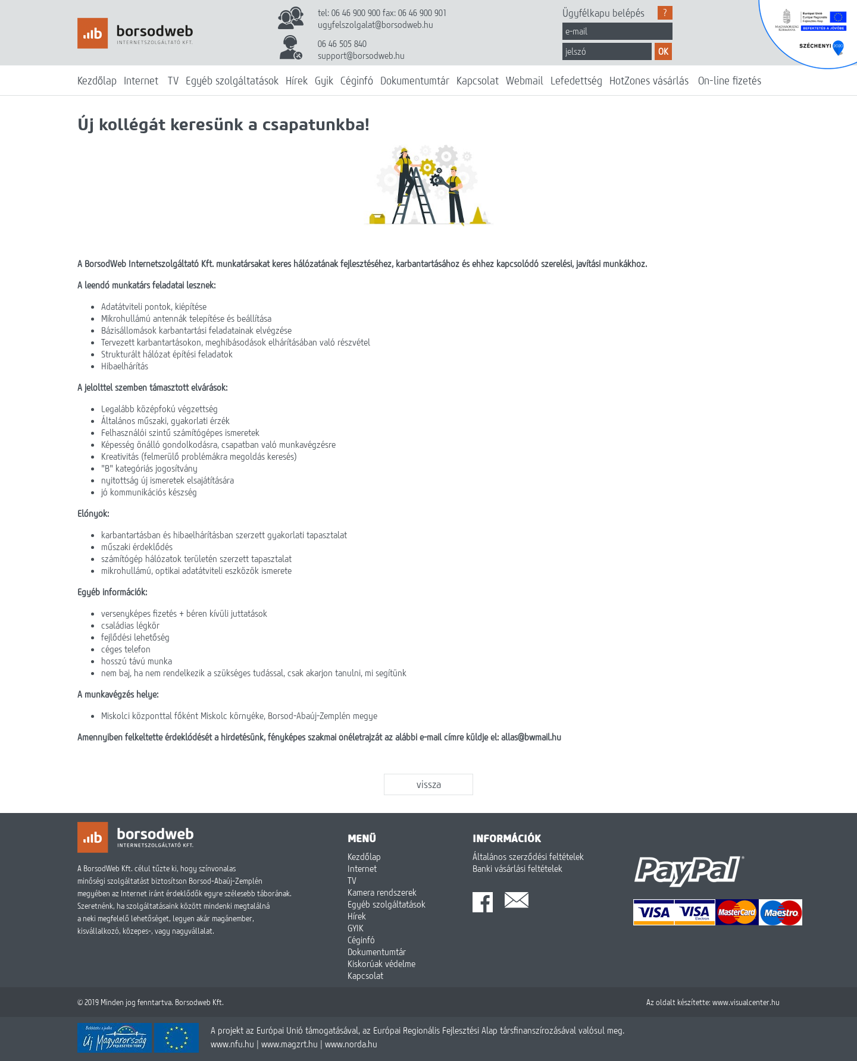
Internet (141, 80)
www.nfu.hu (232, 1044)
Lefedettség (576, 80)
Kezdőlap (97, 80)
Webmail (524, 80)
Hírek (297, 80)
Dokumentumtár (414, 80)
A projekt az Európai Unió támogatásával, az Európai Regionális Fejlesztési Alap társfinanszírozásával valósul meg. (417, 1030)
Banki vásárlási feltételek (517, 868)
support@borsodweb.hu (361, 55)
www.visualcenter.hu (746, 1002)
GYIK (356, 928)
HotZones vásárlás (649, 80)
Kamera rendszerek (382, 892)
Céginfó (356, 80)
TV (173, 80)
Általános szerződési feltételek (528, 856)
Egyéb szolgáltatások (232, 80)
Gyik (324, 80)
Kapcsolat (477, 80)
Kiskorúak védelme (381, 963)
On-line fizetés (729, 80)
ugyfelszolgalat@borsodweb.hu (375, 24)
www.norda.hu (351, 1044)
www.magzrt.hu (289, 1044)
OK (663, 51)
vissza (429, 784)
